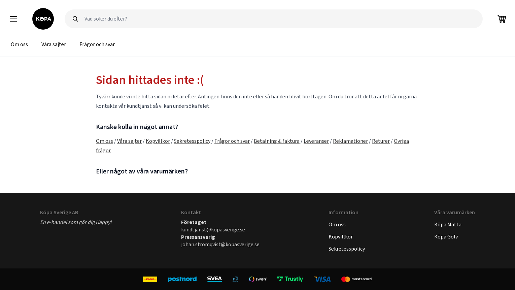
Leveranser (316, 140)
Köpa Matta (447, 224)
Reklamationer (350, 140)
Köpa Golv (446, 236)
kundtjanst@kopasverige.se (213, 229)
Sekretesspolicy (192, 140)
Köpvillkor (158, 140)
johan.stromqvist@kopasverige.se (220, 244)
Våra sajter (53, 44)
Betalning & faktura (277, 140)
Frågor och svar (97, 44)
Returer (381, 140)
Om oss (19, 44)
